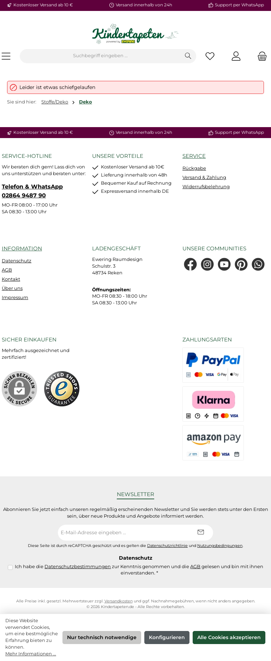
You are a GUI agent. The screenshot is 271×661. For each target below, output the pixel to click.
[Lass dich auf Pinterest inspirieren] (241, 264)
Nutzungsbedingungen (219, 545)
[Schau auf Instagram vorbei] (207, 264)
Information (22, 248)
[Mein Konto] (236, 56)
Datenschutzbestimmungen (77, 566)
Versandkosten (118, 601)
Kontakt (11, 279)
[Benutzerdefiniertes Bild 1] (61, 388)
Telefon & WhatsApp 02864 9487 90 (32, 190)
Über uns (12, 288)
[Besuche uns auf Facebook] (190, 264)
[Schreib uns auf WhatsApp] (258, 264)
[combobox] (100, 56)
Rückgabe (194, 168)
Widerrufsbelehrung (206, 186)
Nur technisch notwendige (102, 637)
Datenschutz (16, 260)
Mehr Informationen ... (30, 653)
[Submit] (200, 533)
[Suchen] (188, 56)
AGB (7, 270)
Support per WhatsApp (239, 4)
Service (194, 156)
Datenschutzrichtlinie (167, 545)
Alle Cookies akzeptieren (229, 637)
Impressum (15, 297)
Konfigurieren (167, 637)
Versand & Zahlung (204, 177)
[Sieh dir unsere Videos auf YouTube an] (224, 264)
